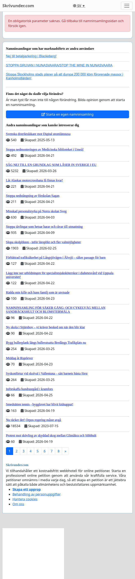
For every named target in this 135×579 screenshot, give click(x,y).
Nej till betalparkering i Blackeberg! (31, 56)
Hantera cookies (25, 499)
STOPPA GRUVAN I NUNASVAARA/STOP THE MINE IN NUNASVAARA (59, 65)
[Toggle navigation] (127, 6)
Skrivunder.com (18, 5)
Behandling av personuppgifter (37, 494)
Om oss (18, 504)
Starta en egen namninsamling (67, 114)
